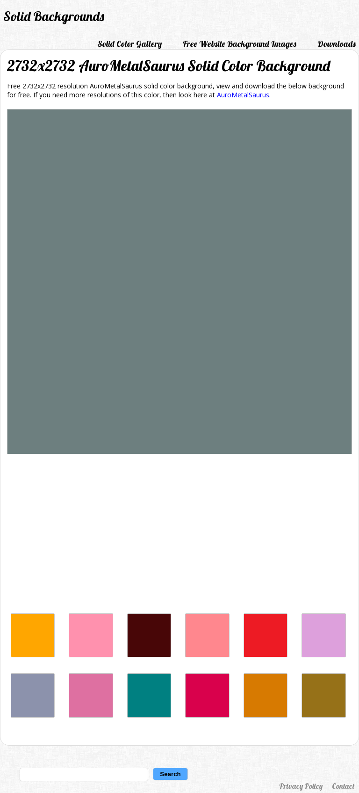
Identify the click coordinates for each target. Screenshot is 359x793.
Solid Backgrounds (53, 16)
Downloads (336, 43)
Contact (343, 786)
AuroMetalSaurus (243, 94)
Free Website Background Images (239, 43)
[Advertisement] (179, 536)
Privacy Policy (301, 786)
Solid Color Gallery (129, 43)
